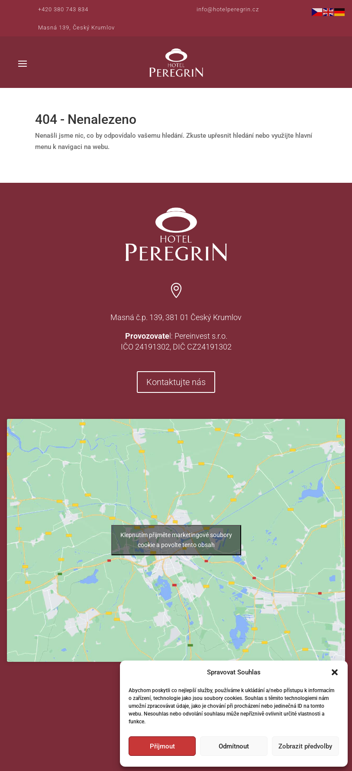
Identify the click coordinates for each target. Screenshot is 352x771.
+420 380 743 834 (63, 9)
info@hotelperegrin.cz (228, 9)
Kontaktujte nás (176, 382)
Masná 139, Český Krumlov (76, 27)
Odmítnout (234, 746)
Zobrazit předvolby (305, 746)
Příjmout (162, 746)
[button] (334, 672)
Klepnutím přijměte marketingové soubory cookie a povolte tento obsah (176, 539)
